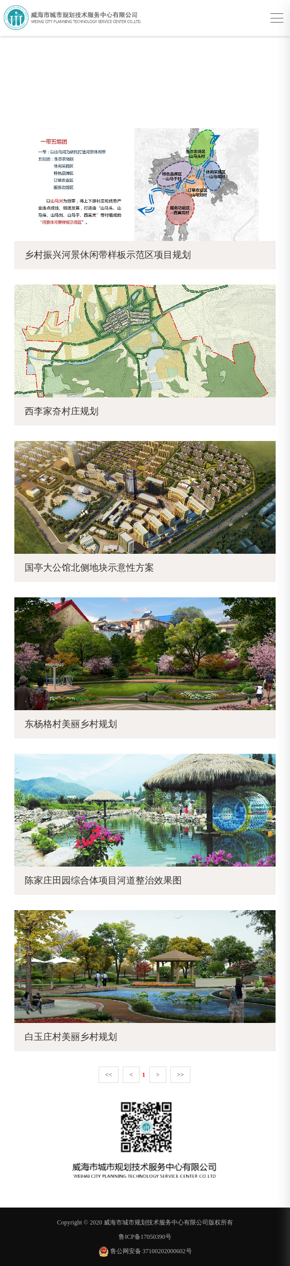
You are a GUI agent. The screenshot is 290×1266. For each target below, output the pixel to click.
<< (108, 1074)
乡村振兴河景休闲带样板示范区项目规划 (108, 255)
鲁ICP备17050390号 (145, 1236)
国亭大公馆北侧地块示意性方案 (89, 567)
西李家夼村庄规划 (62, 411)
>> (180, 1074)
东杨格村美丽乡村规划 (71, 724)
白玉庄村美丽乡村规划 (71, 1037)
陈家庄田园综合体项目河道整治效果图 (103, 880)
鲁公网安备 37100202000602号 (145, 1251)
